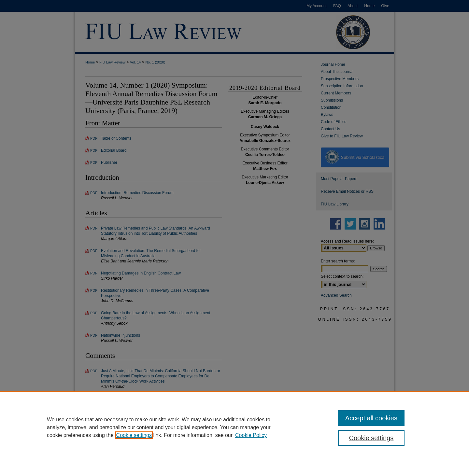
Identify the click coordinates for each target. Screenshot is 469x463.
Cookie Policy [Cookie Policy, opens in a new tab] (251, 435)
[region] (234, 427)
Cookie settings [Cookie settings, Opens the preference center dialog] (371, 438)
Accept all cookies (371, 418)
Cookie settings (134, 435)
